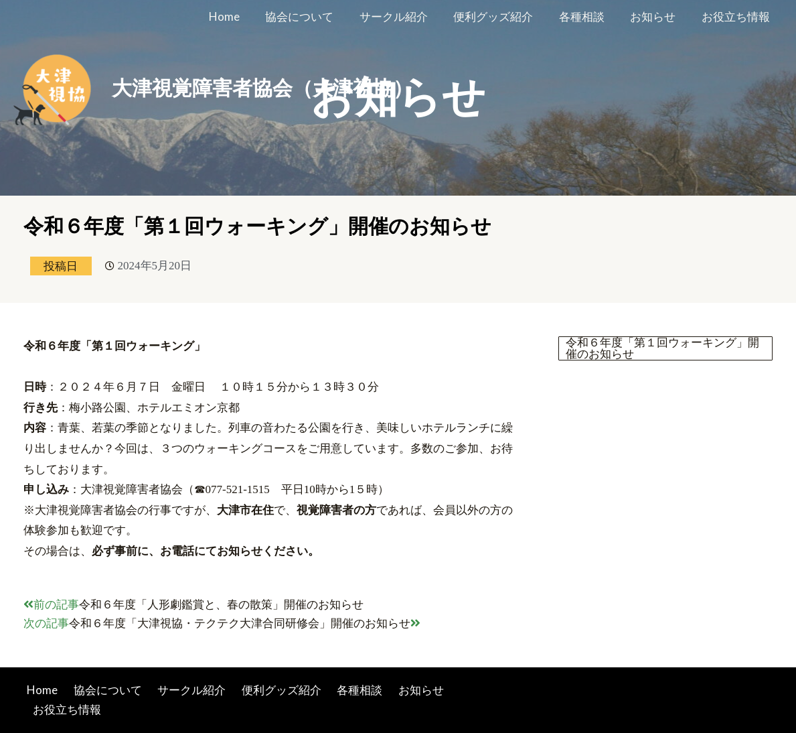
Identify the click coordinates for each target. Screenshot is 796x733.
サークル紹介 (407, 16)
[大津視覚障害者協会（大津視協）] (56, 87)
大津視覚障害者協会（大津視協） (262, 88)
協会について (316, 16)
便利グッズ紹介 (504, 16)
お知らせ (657, 16)
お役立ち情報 (737, 16)
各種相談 (589, 16)
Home (243, 16)
